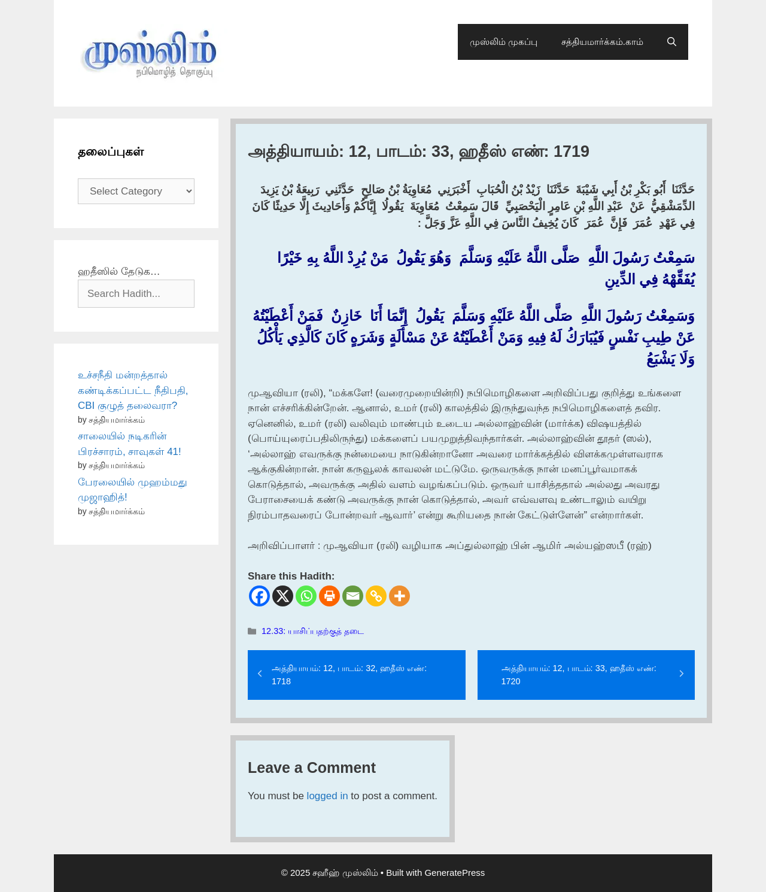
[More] (399, 595)
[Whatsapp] (306, 595)
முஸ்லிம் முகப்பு (503, 42)
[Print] (329, 595)
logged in (327, 796)
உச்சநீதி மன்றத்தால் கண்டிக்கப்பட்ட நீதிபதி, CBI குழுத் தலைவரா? (133, 390)
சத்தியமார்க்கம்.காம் (602, 42)
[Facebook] (259, 595)
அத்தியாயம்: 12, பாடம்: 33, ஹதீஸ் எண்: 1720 (578, 674)
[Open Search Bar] (671, 42)
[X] (282, 595)
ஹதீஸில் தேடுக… (119, 271)
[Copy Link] (376, 595)
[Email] (352, 595)
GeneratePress (454, 872)
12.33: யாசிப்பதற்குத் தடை (313, 631)
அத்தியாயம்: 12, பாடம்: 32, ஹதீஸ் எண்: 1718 (349, 674)
